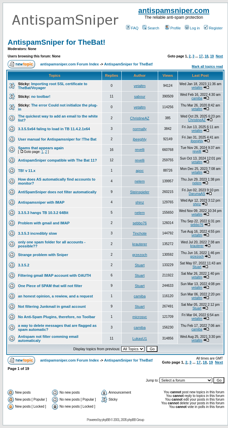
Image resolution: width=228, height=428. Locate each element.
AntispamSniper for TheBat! (56, 42)
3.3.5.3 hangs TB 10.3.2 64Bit (43, 213)
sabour (139, 96)
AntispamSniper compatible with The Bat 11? (57, 160)
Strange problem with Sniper (43, 255)
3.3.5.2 (23, 265)
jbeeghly (139, 139)
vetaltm (139, 86)
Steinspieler (139, 192)
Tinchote (140, 233)
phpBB (106, 420)
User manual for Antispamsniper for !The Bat (57, 139)
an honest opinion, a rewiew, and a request (55, 296)
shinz (139, 202)
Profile (173, 28)
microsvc (139, 317)
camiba (197, 98)
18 (206, 56)
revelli (139, 150)
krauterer (139, 244)
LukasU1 (139, 339)
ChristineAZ (139, 118)
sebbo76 (140, 223)
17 (201, 56)
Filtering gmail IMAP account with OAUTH (54, 275)
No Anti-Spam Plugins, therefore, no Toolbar (56, 317)
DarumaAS (197, 194)
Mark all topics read (207, 66)
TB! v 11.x (26, 171)
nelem (140, 181)
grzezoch (139, 255)
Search (150, 28)
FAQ (132, 28)
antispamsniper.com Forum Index (69, 64)
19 (212, 56)
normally (140, 129)
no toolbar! (40, 96)
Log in (192, 28)
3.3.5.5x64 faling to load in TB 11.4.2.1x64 (54, 129)
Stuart (139, 265)
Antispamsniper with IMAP (41, 202)
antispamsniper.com (174, 10)
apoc (140, 171)
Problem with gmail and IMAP (44, 223)
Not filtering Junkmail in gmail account (52, 306)
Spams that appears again (41, 148)
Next (219, 56)
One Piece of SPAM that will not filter (50, 286)
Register (213, 28)
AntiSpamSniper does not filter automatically (57, 192)
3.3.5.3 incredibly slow (37, 233)
